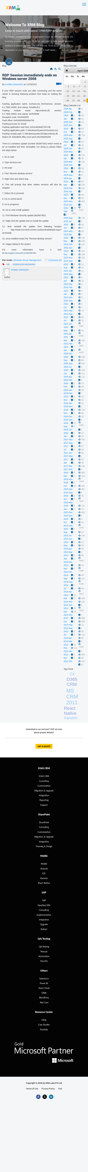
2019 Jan (68, 403)
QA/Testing (44, 946)
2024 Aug (68, 175)
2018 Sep (68, 420)
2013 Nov (68, 615)
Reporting (44, 800)
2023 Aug (68, 218)
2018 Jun (68, 429)
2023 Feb (68, 244)
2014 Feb (68, 602)
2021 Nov (68, 300)
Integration (44, 795)
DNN (44, 993)
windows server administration (24, 264)
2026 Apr (68, 109)
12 (68, 91)
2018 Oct (68, 416)
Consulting (44, 827)
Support (44, 805)
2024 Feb (68, 188)
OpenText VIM (44, 905)
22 (84, 96)
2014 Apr (68, 592)
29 (84, 100)
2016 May (68, 502)
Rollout (44, 929)
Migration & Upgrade (44, 836)
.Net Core (44, 1002)
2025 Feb (68, 165)
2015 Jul (67, 535)
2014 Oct (68, 572)
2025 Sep (68, 135)
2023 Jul (67, 221)
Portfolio (44, 1029)
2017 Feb (68, 469)
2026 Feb (68, 112)
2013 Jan (68, 651)
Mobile (44, 863)
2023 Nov (68, 201)
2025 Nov (68, 125)
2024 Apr (68, 178)
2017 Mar (68, 466)
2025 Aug (68, 138)
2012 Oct (68, 661)
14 (78, 91)
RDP (8, 264)
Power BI (44, 983)
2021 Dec (68, 297)
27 (73, 100)
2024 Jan (68, 191)
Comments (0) (54, 260)
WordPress (44, 997)
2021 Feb (68, 343)
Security (44, 961)
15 (84, 91)
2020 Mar (68, 380)
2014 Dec (68, 562)
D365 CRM (72, 682)
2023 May (68, 231)
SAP (44, 900)
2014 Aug (68, 582)
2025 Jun (68, 148)
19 (68, 96)
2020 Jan (68, 390)
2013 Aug (68, 628)
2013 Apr (68, 638)
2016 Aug (68, 492)
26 (68, 100)
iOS (44, 873)
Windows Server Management (27, 260)
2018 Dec (68, 406)
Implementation (44, 915)
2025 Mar (68, 162)
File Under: (7, 260)
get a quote (44, 746)
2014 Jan (68, 605)
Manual (44, 951)
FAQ (60, 1088)
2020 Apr (68, 377)
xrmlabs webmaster (14, 84)
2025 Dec (68, 122)
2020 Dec (68, 353)
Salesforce (44, 978)
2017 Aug (68, 443)
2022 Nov (68, 257)
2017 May (68, 456)
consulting (44, 781)
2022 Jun (68, 271)
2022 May (68, 274)
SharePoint (44, 822)
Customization (44, 785)
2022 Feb (68, 287)
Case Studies (44, 1024)
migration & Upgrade (44, 790)
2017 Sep (68, 439)
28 (78, 100)
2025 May (68, 152)
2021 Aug (68, 314)
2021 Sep (68, 310)
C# (72, 674)
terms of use (32, 1088)
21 (78, 96)
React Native (70, 711)
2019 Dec (68, 393)
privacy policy (48, 1088)
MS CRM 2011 (72, 696)
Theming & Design (44, 846)
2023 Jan (68, 248)
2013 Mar (68, 641)
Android (44, 868)
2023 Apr (68, 234)
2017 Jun (68, 453)
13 (73, 91)
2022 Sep (68, 261)
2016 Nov (68, 479)
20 (73, 96)
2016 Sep (68, 489)
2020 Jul (67, 367)
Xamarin (71, 718)
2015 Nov (68, 515)
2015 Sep (68, 525)
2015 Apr (68, 549)
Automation (43, 956)
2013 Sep (68, 625)
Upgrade (44, 924)
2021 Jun (68, 324)
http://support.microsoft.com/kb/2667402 (20, 253)
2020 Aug (68, 363)
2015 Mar (68, 552)
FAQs (44, 1020)
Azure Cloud (44, 988)
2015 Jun (68, 539)
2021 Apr (68, 334)
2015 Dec (68, 512)
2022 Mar (68, 284)
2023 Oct (68, 205)
